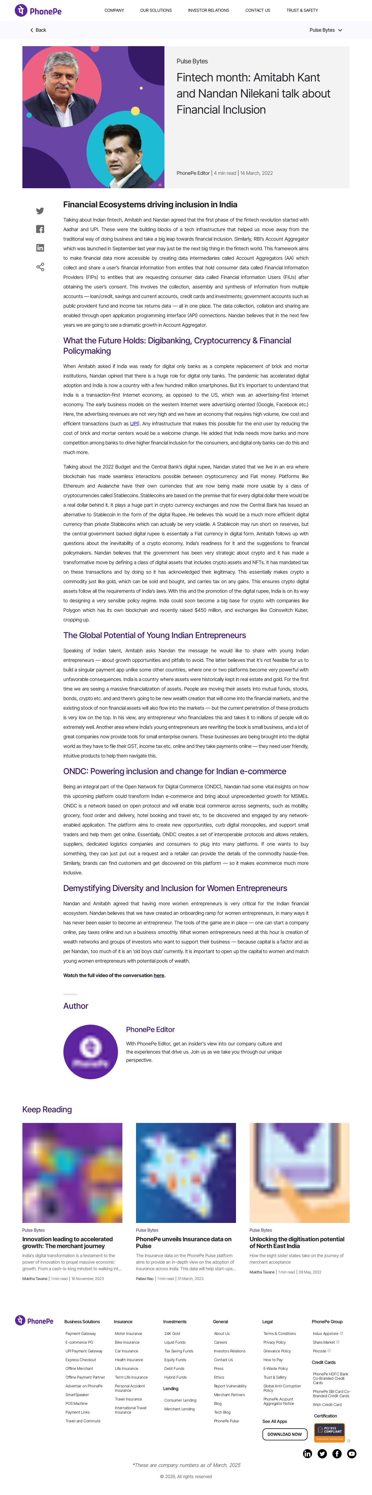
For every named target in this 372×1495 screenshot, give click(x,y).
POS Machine (77, 1403)
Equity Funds (175, 1359)
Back (38, 30)
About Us (222, 1333)
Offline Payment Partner (85, 1377)
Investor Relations (208, 10)
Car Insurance (126, 1351)
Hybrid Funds (175, 1377)
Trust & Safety (302, 10)
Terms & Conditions (280, 1333)
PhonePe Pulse (226, 1421)
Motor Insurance (128, 1333)
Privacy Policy (275, 1342)
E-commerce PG (79, 1342)
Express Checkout (81, 1359)
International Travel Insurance (130, 1409)
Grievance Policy (277, 1351)
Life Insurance (126, 1368)
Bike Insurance (127, 1342)
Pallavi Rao (169, 1278)
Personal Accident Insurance (130, 1388)
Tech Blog (222, 1412)
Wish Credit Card (327, 1404)
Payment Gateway (81, 1333)
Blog (218, 1403)
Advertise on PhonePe (84, 1386)
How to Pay (273, 1359)
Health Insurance (129, 1359)
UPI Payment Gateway (84, 1351)
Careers (221, 1342)
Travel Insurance (128, 1399)
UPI (134, 423)
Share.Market (324, 1342)
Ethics (219, 1377)
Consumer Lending (180, 1400)
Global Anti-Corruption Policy (282, 1388)
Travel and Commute (83, 1421)
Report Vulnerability (230, 1386)
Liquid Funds (174, 1342)
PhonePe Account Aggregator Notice (279, 1401)
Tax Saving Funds (178, 1351)
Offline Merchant (79, 1368)
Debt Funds (174, 1368)
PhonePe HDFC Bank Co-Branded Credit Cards (330, 1378)
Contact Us (258, 10)
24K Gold (172, 1333)
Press (218, 1368)
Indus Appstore (325, 1333)
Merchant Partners (229, 1394)
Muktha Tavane (63, 1278)
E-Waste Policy (276, 1368)
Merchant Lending (179, 1408)
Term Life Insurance (131, 1377)
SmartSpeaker (77, 1394)
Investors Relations (230, 1351)
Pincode (319, 1351)
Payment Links (78, 1412)
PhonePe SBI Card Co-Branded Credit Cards (332, 1393)
